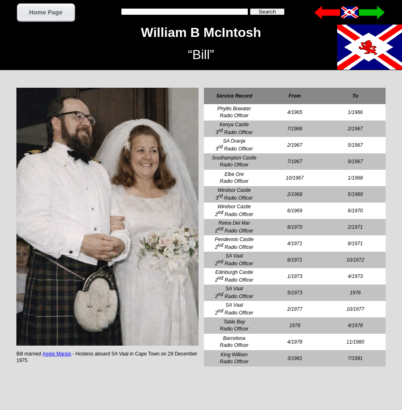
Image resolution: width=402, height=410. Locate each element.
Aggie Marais (56, 354)
